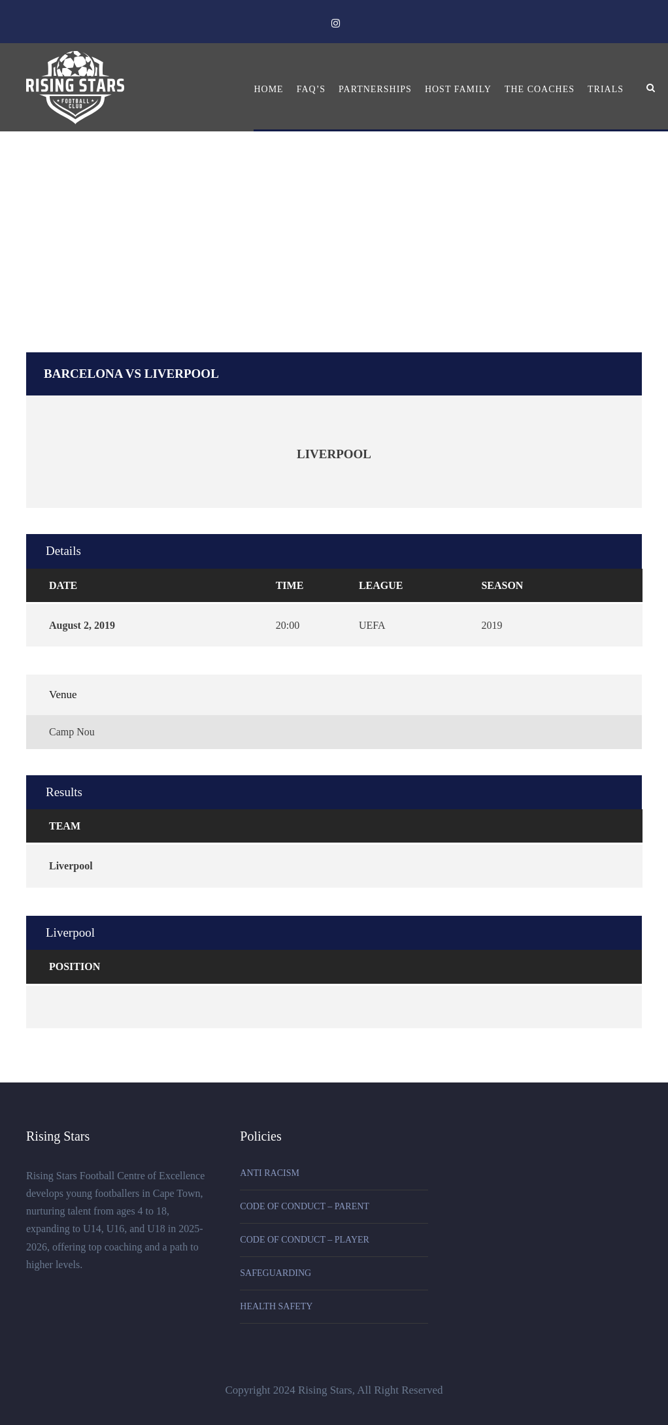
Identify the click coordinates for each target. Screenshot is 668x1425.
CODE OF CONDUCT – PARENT (304, 1206)
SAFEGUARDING (275, 1273)
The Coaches (540, 89)
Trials (606, 89)
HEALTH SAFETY (276, 1306)
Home (268, 89)
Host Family (458, 89)
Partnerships (375, 89)
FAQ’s (311, 89)
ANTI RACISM (269, 1173)
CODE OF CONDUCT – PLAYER (304, 1240)
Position (74, 966)
